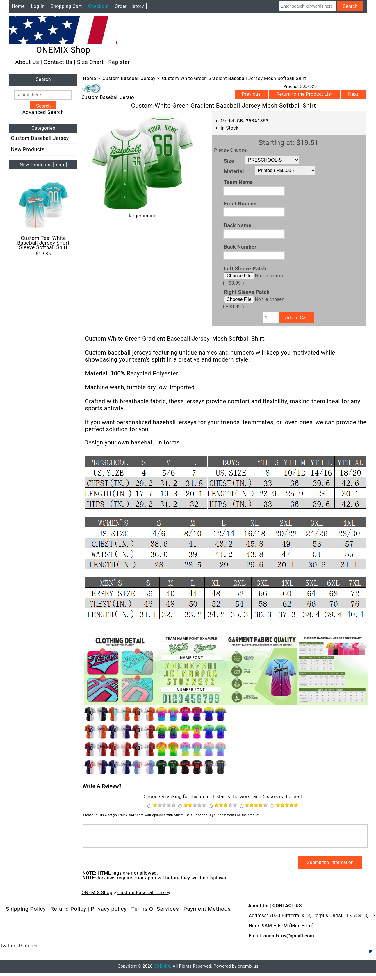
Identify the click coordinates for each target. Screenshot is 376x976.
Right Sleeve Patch (247, 292)
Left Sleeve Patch (245, 268)
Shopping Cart (66, 6)
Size (229, 161)
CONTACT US (287, 910)
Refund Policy (68, 913)
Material (234, 171)
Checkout (98, 6)
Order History (129, 6)
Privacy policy (109, 913)
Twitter (7, 950)
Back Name (237, 225)
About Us (27, 62)
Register (119, 62)
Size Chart (90, 62)
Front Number (240, 204)
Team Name (238, 182)
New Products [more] (43, 164)
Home (18, 6)
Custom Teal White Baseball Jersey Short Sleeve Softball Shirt (43, 215)
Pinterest (29, 950)
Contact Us (58, 62)
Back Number (240, 247)
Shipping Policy (26, 913)
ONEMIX (162, 970)
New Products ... (30, 149)
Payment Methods (207, 913)
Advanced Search (43, 112)
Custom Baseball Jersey (128, 78)
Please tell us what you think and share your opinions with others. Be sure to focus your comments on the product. (172, 815)
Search (43, 79)
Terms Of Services (155, 913)
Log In (38, 6)
